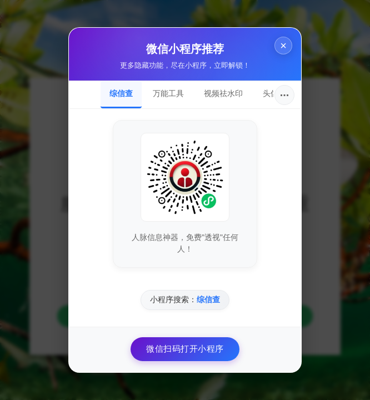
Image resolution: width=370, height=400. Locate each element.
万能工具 (168, 93)
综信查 (121, 93)
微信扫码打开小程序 (185, 348)
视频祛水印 (223, 93)
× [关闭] (283, 45)
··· (284, 95)
